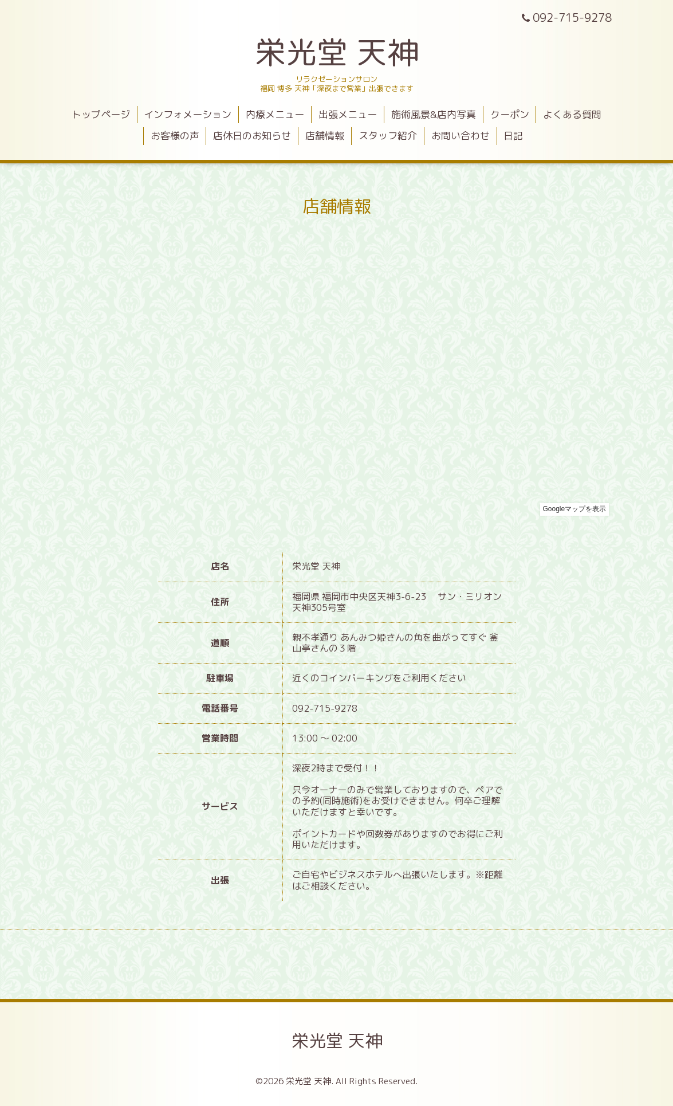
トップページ (101, 114)
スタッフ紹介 (388, 135)
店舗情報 (324, 135)
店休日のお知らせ (252, 135)
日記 (513, 135)
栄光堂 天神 (336, 51)
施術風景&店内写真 (433, 114)
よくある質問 (572, 114)
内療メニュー (275, 114)
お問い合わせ (460, 135)
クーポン (509, 114)
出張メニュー (347, 114)
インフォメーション (187, 114)
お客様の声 (175, 135)
